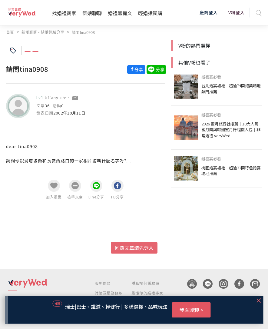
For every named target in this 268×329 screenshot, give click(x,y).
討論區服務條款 (109, 292)
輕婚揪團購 (150, 13)
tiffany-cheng (59, 97)
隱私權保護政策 (145, 283)
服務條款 (103, 283)
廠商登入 (209, 12)
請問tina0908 (83, 32)
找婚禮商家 (64, 13)
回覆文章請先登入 (134, 247)
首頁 (10, 32)
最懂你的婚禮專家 (147, 292)
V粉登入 (236, 12)
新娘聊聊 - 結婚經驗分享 (43, 32)
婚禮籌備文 (120, 13)
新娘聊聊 (92, 13)
